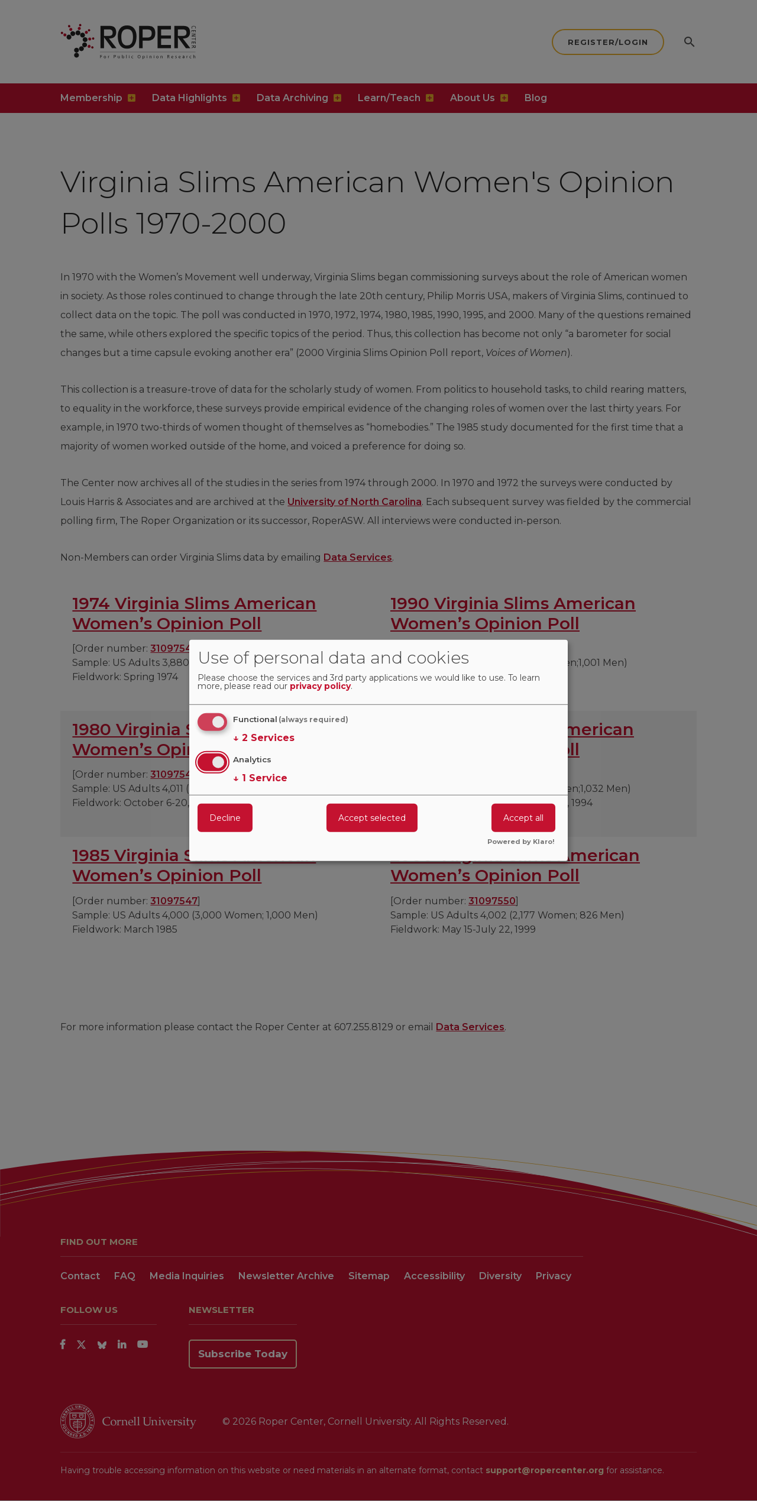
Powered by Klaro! (521, 842)
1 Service (260, 778)
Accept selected (372, 817)
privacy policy (320, 686)
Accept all (523, 817)
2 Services (264, 738)
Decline (225, 817)
